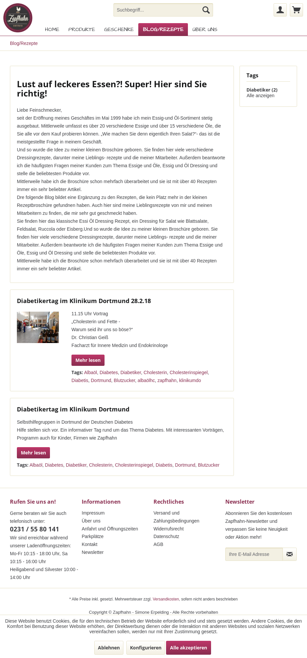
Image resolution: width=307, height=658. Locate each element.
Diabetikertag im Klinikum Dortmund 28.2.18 (84, 301)
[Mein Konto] (280, 10)
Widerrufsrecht (169, 528)
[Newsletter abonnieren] (290, 554)
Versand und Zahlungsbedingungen (176, 516)
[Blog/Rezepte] (163, 29)
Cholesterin (155, 372)
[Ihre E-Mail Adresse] (254, 554)
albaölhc (146, 380)
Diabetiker (130, 372)
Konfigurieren (145, 647)
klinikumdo (190, 380)
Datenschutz (166, 536)
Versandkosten (166, 599)
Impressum (93, 513)
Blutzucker (124, 380)
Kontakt (89, 544)
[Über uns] (205, 29)
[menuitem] (163, 10)
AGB (158, 544)
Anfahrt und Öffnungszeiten (110, 528)
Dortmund (101, 380)
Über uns (91, 520)
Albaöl (90, 372)
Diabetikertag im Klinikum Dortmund (73, 409)
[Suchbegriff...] (163, 10)
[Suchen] (206, 10)
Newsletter (93, 552)
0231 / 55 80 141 (34, 529)
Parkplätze (93, 536)
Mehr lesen (88, 360)
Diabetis (79, 380)
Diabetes (109, 372)
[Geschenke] (119, 29)
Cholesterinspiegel (189, 372)
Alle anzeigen (260, 95)
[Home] (52, 29)
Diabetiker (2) (262, 90)
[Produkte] (82, 29)
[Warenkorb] (296, 10)
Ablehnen (109, 647)
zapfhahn (167, 380)
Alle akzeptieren (188, 647)
